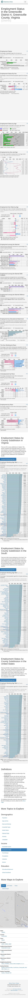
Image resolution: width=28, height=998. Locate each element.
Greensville (4, 936)
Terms (13, 983)
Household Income (6, 846)
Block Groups (5, 888)
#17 (27, 463)
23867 (9, 944)
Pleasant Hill (8, 973)
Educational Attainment (7, 869)
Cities (3, 885)
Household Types (6, 827)
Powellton (7, 963)
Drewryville (21, 967)
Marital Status (5, 830)
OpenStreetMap (14, 990)
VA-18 (2, 955)
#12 (27, 404)
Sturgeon (18, 963)
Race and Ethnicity (6, 824)
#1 (27, 51)
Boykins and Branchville (7, 967)
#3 (27, 123)
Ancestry (4, 836)
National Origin (5, 833)
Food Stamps (5, 852)
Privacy (17, 983)
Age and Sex (5, 821)
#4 (27, 152)
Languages (4, 839)
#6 (27, 244)
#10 (27, 345)
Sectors (4, 862)
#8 (27, 296)
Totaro (5, 969)
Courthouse (16, 967)
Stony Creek (13, 963)
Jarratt (2, 940)
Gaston (3, 973)
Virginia (3, 932)
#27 (27, 684)
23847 (2, 944)
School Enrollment (6, 872)
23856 (6, 944)
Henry (2, 963)
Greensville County (5, 948)
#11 (27, 373)
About (10, 983)
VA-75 (2, 959)
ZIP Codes (9, 885)
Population (4, 817)
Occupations (5, 856)
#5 (27, 206)
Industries (4, 859)
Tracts (16, 885)
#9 (27, 318)
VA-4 (2, 951)
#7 (27, 275)
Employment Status (6, 849)
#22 (27, 574)
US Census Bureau (17, 989)
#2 (27, 73)
